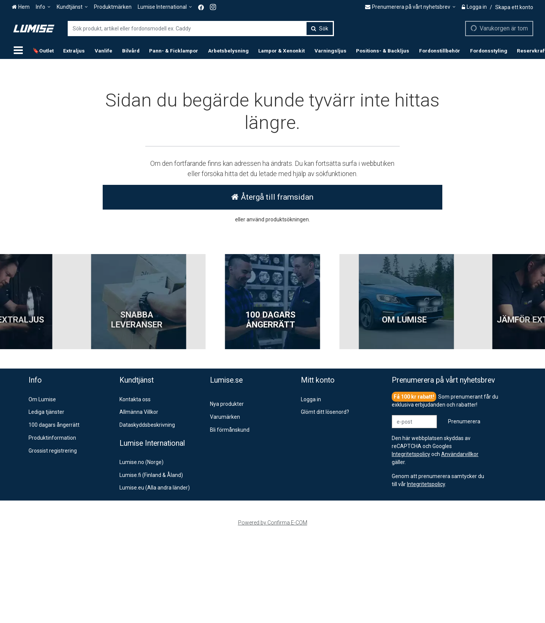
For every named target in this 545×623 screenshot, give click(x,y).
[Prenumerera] (464, 421)
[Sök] (319, 28)
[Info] (43, 7)
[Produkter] (18, 50)
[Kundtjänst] (72, 7)
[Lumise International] (165, 7)
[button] (426, 484)
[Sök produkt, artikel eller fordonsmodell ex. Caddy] (201, 28)
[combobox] (201, 28)
